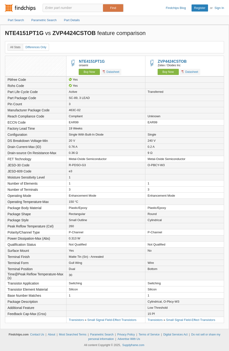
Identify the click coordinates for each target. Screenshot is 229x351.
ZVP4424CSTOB (172, 61)
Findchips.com (20, 8)
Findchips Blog (176, 8)
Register (199, 8)
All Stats (15, 47)
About (51, 334)
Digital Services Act (175, 334)
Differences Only (35, 47)
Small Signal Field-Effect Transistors (111, 320)
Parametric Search (101, 334)
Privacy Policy (126, 334)
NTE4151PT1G (92, 61)
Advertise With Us (129, 339)
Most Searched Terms (72, 334)
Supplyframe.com (133, 345)
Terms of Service (149, 334)
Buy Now (89, 72)
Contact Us (37, 334)
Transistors (76, 320)
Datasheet (111, 72)
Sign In (219, 8)
